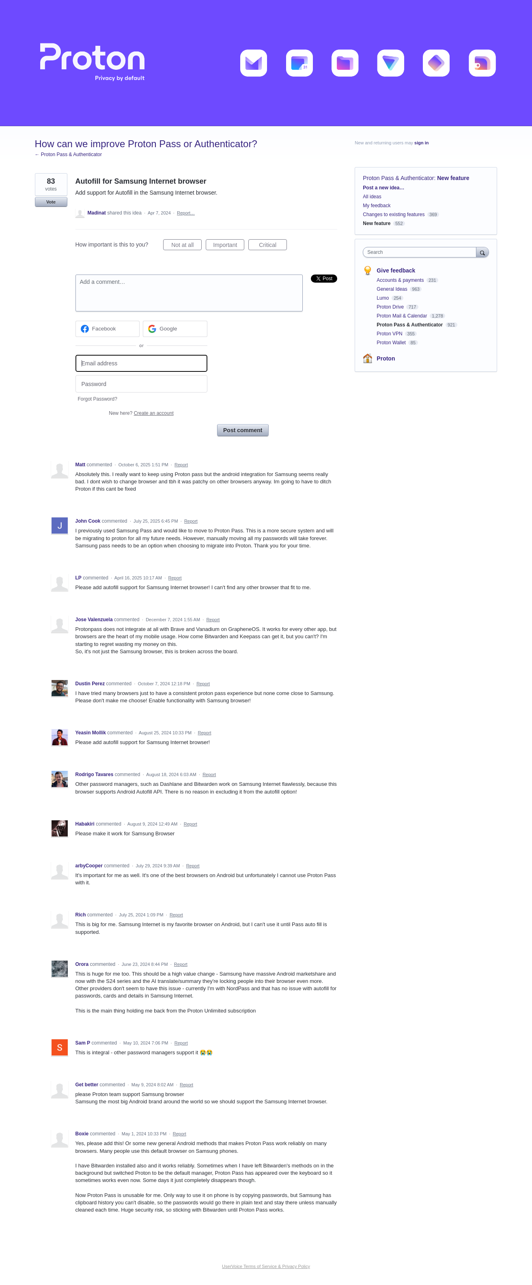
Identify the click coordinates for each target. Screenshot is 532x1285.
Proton (386, 358)
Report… (186, 212)
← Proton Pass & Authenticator (68, 154)
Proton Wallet (392, 342)
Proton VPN (390, 334)
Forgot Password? (97, 399)
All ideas (372, 197)
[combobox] (421, 252)
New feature (453, 178)
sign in (421, 142)
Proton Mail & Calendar (402, 316)
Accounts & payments (401, 280)
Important (228, 246)
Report (181, 464)
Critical (273, 246)
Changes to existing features (393, 214)
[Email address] (141, 363)
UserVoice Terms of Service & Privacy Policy (266, 1266)
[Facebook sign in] (107, 329)
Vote (51, 202)
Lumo (383, 298)
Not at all (186, 246)
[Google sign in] (175, 329)
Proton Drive (391, 307)
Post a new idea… (383, 188)
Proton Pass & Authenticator (398, 178)
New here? (141, 413)
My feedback (376, 205)
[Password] (141, 384)
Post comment (242, 430)
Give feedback (396, 270)
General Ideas (393, 289)
